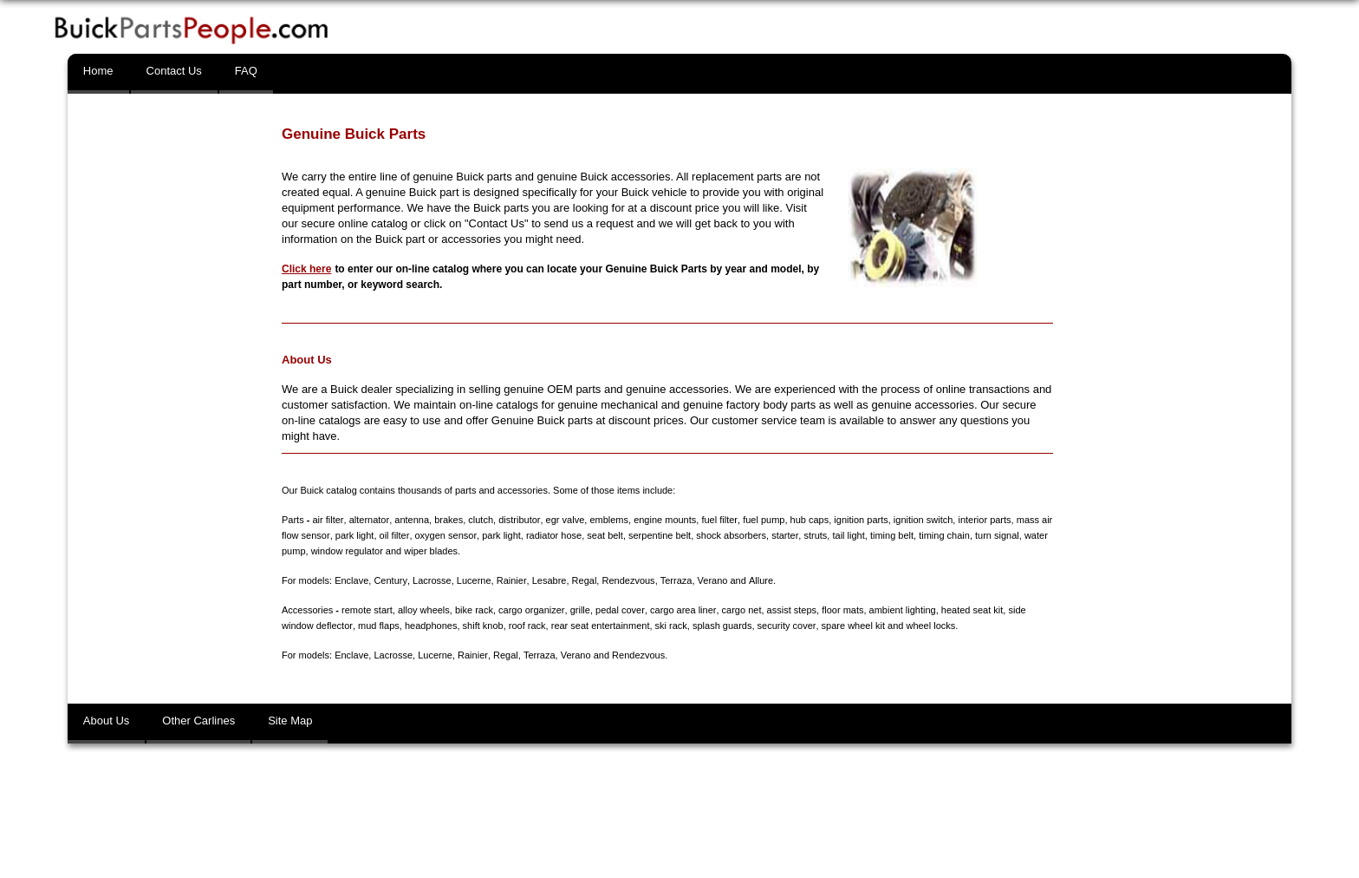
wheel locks (929, 625)
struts (813, 535)
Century (390, 580)
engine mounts (663, 519)
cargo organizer (531, 610)
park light (354, 535)
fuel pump (762, 519)
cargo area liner (682, 610)
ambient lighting (901, 610)
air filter (327, 519)
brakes (447, 519)
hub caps (807, 519)
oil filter (393, 535)
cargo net (740, 610)
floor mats (841, 610)
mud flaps (378, 625)
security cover (786, 625)
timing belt (889, 535)
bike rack (474, 610)
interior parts (982, 519)
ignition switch (920, 519)
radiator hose (552, 535)
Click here (306, 269)
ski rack (670, 625)
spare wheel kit (851, 625)
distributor (518, 519)
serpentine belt (658, 535)
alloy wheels (424, 610)
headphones (430, 625)
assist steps (790, 610)
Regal (582, 580)
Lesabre (547, 580)
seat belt (603, 535)
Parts (293, 519)
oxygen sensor (444, 535)
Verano (711, 580)
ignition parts (859, 519)
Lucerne (473, 580)
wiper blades (431, 551)
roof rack (526, 625)
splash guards (721, 625)
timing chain (942, 535)
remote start (367, 610)
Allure (759, 580)
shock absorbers (729, 535)
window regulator (347, 551)
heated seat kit (971, 610)
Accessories (307, 610)
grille (579, 610)
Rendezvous (627, 580)
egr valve (563, 519)
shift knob (482, 625)
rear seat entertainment (599, 625)
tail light (846, 535)
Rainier (510, 580)
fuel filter (718, 519)
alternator (368, 519)
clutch (479, 519)
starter (783, 535)
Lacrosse (431, 580)
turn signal (995, 535)
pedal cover (619, 610)
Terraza (675, 580)
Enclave (351, 580)
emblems (607, 519)
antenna (410, 519)
